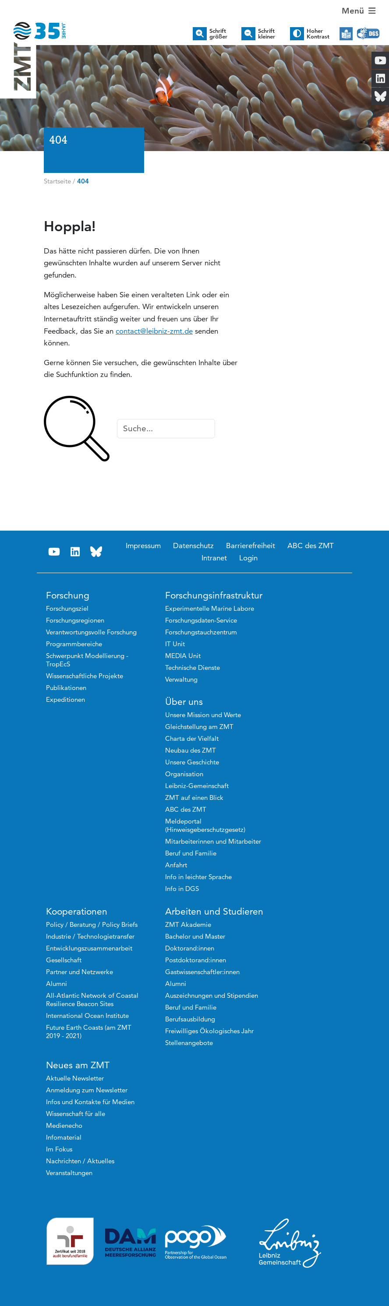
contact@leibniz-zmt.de (154, 331)
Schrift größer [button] (218, 33)
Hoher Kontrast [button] (318, 33)
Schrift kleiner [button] (266, 33)
